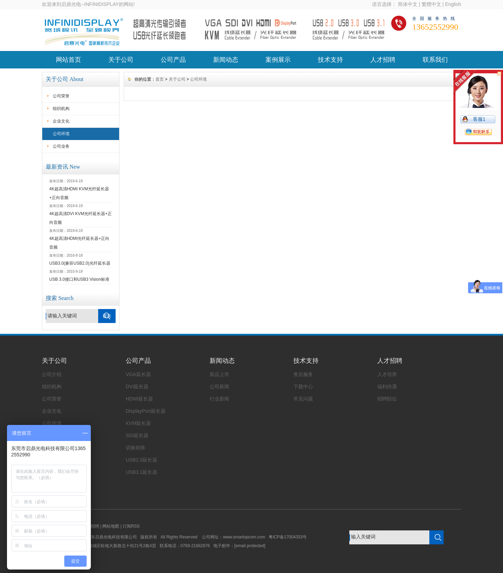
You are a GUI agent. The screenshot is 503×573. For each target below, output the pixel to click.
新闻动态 (225, 59)
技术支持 (330, 59)
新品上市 (219, 374)
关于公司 (120, 59)
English (453, 4)
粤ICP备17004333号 (288, 537)
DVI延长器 (137, 386)
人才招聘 (382, 59)
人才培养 (387, 374)
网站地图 (110, 526)
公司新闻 (219, 386)
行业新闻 (219, 399)
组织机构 (61, 108)
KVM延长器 (138, 423)
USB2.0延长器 (141, 460)
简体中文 (407, 4)
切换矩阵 (135, 447)
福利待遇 (387, 386)
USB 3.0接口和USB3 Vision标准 (79, 279)
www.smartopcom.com (246, 537)
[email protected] (249, 545)
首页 (159, 79)
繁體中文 (431, 4)
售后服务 (303, 374)
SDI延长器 (137, 435)
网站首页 (68, 59)
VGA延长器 (138, 374)
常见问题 (303, 399)
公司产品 (173, 59)
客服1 (479, 119)
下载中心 (303, 386)
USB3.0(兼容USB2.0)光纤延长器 (79, 263)
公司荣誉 (61, 96)
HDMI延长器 (139, 399)
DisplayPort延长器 (146, 411)
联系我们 (435, 59)
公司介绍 (51, 374)
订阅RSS (131, 526)
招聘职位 (387, 399)
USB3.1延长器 (141, 472)
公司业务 (61, 146)
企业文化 (61, 121)
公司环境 (61, 133)
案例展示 (278, 59)
